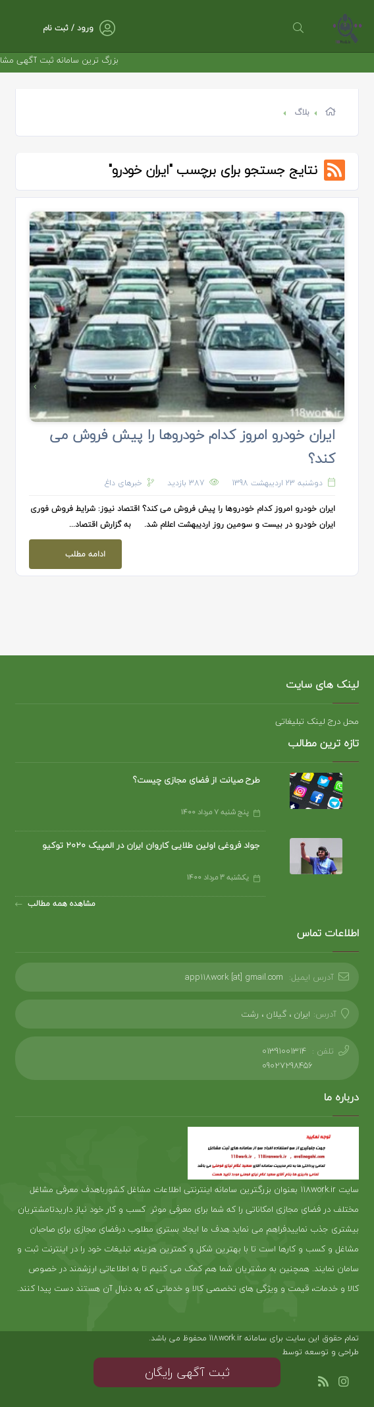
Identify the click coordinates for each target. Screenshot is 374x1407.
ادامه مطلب (67, 550)
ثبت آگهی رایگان (187, 1372)
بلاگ (301, 112)
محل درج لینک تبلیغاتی (317, 721)
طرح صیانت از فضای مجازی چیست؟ (196, 780)
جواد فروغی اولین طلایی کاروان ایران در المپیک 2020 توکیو (151, 845)
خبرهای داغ (123, 483)
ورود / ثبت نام (68, 28)
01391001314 (284, 1051)
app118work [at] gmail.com (234, 977)
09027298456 (287, 1065)
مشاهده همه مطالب (55, 904)
